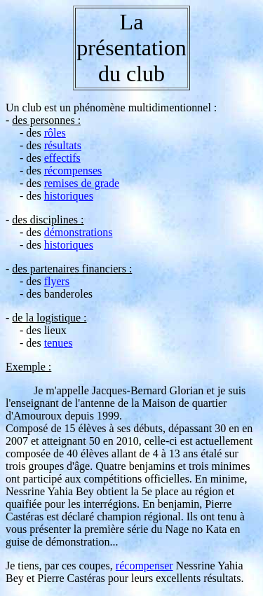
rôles (55, 133)
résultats (62, 145)
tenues (58, 343)
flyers (56, 281)
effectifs (62, 158)
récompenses (73, 170)
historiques (68, 196)
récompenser (144, 565)
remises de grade (82, 183)
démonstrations (78, 232)
